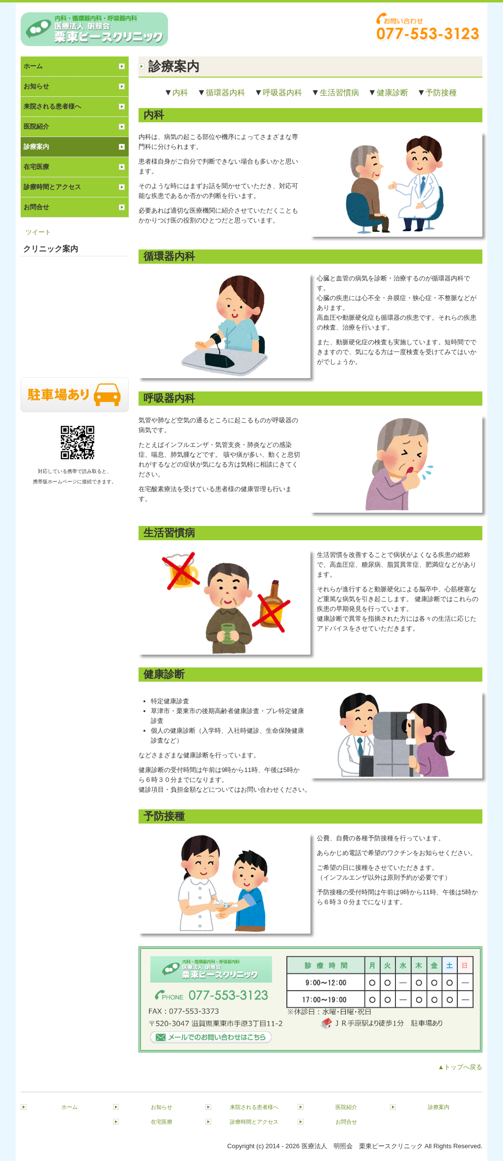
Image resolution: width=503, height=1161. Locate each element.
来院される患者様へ (52, 106)
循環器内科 (225, 92)
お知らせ (36, 86)
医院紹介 (36, 126)
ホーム (33, 66)
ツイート (38, 232)
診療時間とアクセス (52, 187)
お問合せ (36, 207)
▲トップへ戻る (460, 1067)
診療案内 (36, 146)
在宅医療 (36, 166)
